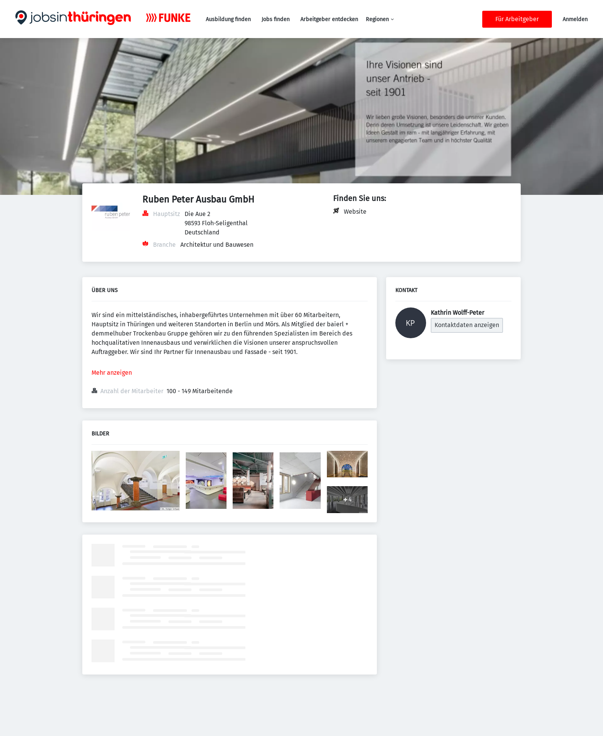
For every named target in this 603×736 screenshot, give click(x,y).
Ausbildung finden (228, 19)
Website (355, 211)
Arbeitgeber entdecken (329, 19)
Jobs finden (276, 19)
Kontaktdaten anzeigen (467, 325)
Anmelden (575, 19)
